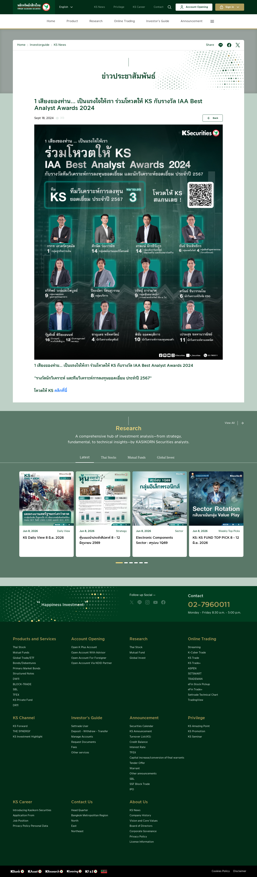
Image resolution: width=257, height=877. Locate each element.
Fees (74, 747)
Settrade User (79, 726)
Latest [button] (85, 457)
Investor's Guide (86, 718)
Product (72, 21)
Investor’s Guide (157, 21)
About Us (139, 802)
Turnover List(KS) (140, 737)
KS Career (139, 7)
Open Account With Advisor (88, 652)
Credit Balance (139, 742)
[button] (169, 7)
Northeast (77, 831)
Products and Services (34, 639)
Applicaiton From (23, 815)
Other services (80, 752)
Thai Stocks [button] (108, 457)
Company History (140, 815)
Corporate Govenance (143, 831)
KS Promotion (196, 731)
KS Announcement (141, 731)
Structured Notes (23, 674)
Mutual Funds (21, 652)
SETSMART (194, 674)
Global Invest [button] (165, 457)
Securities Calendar (141, 726)
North (74, 821)
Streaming (194, 647)
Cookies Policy (221, 871)
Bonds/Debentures (24, 663)
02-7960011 (209, 605)
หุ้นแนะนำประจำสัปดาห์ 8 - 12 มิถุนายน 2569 (99, 540)
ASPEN (192, 668)
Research (96, 21)
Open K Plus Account (84, 647)
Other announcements (143, 773)
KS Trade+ (194, 663)
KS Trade (193, 658)
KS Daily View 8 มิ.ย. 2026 (43, 537)
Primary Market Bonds (26, 668)
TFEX (16, 695)
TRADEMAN (195, 679)
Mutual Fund (137, 652)
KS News (99, 7)
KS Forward (20, 726)
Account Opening (194, 7)
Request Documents (83, 742)
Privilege (119, 7)
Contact (158, 7)
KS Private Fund (22, 700)
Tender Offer (137, 763)
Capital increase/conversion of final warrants (157, 758)
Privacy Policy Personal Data (30, 826)
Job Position (20, 821)
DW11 (16, 679)
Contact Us (82, 802)
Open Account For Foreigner (88, 658)
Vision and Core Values (144, 821)
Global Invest (138, 658)
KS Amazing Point (199, 726)
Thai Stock (19, 647)
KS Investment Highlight (27, 737)
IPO (132, 789)
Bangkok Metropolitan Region (89, 815)
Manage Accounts (82, 737)
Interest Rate (137, 747)
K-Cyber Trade (197, 652)
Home (51, 21)
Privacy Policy (138, 837)
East (74, 826)
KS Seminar (195, 737)
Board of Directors (141, 826)
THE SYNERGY (21, 731)
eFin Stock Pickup (199, 684)
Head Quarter (79, 810)
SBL (15, 689)
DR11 (15, 705)
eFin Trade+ (195, 689)
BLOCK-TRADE (22, 684)
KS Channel (24, 718)
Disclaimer (239, 871)
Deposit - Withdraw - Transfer (89, 731)
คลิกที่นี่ (60, 391)
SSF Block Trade (140, 784)
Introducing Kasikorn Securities (32, 810)
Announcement (192, 21)
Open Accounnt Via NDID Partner (91, 663)
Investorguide (39, 45)
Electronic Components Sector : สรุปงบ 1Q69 (154, 540)
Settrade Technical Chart (203, 695)
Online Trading (124, 21)
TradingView (195, 700)
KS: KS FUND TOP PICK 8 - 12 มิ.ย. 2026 (216, 540)
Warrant (135, 768)
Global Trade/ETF (23, 658)
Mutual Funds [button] (137, 457)
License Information (142, 842)
